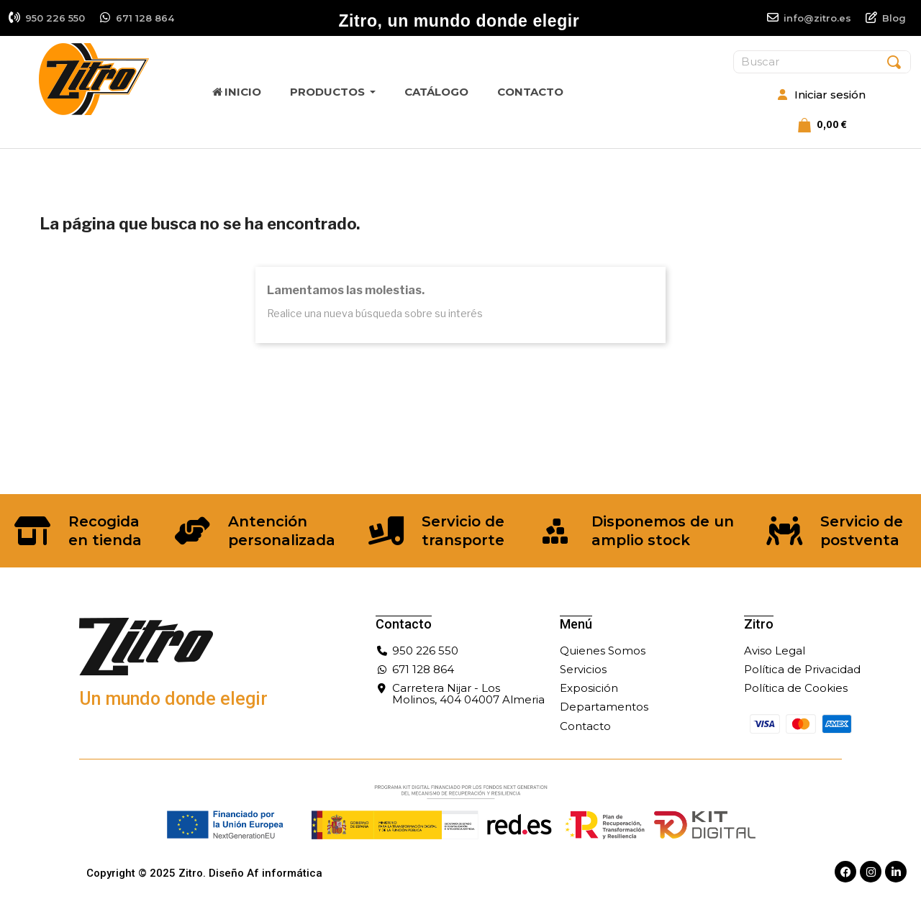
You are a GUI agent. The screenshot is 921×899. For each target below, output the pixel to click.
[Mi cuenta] (822, 95)
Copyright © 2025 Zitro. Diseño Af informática (204, 873)
